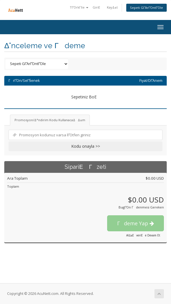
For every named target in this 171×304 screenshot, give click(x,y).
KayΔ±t (112, 7)
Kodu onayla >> (85, 146)
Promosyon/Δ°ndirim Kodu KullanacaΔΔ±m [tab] (50, 120)
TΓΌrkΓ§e (79, 7)
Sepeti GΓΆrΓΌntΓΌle (146, 7)
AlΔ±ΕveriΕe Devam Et (143, 235)
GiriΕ (98, 7)
